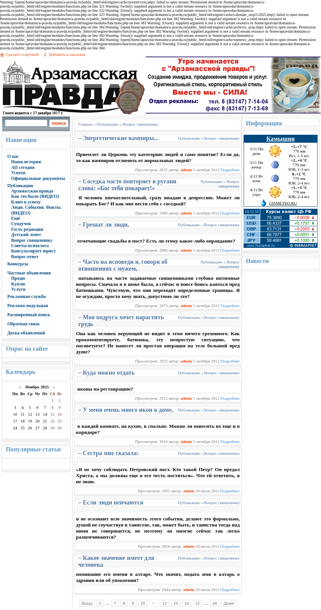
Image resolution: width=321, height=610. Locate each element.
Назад (87, 603)
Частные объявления (29, 273)
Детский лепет (26, 234)
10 (143, 603)
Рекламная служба (26, 296)
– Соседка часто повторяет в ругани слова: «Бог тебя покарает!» (127, 184)
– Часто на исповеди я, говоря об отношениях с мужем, (122, 265)
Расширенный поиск (28, 314)
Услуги (18, 289)
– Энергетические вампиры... (118, 138)
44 (214, 603)
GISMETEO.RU (283, 203)
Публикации (20, 185)
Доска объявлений (26, 333)
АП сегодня (23, 167)
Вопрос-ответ (24, 256)
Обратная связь (23, 323)
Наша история (26, 161)
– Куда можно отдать (106, 372)
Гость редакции (27, 229)
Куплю (18, 284)
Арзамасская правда (32, 191)
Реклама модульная (27, 305)
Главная (85, 124)
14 (186, 603)
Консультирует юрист (33, 251)
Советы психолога (30, 245)
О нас (13, 156)
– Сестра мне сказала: (108, 453)
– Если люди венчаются (110, 502)
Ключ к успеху (26, 202)
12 (164, 603)
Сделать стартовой (22, 54)
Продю (18, 278)
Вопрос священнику (31, 240)
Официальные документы (38, 178)
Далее (228, 603)
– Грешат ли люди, (103, 224)
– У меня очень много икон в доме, (125, 410)
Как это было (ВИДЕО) (35, 196)
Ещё (15, 218)
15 (197, 603)
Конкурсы (17, 263)
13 (175, 603)
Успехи (18, 172)
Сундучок (21, 223)
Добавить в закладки (67, 54)
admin (186, 169)
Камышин (280, 139)
